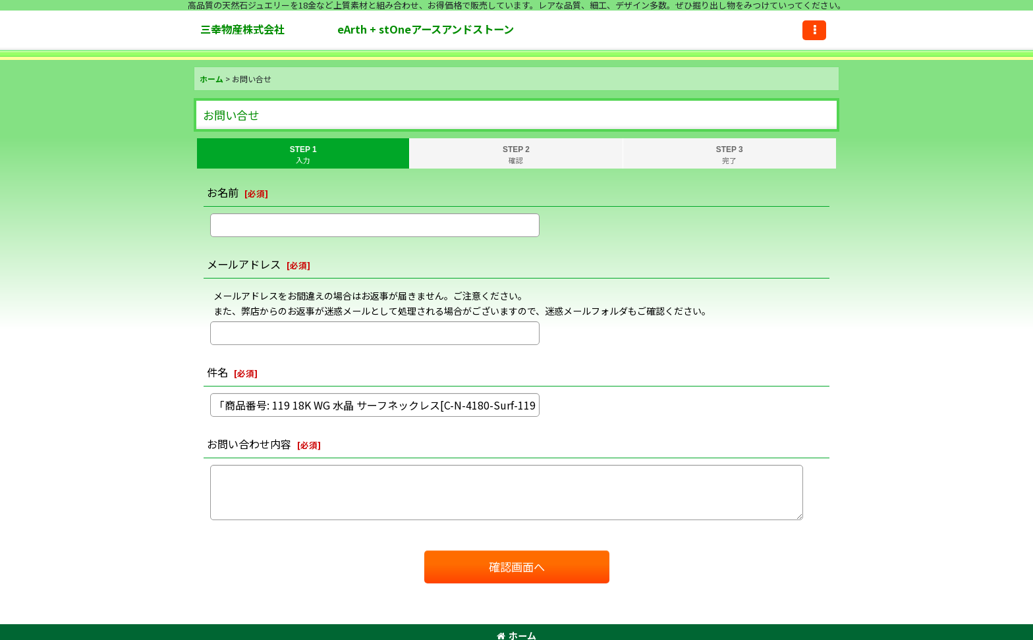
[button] (814, 30)
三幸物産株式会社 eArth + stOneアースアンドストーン (409, 29)
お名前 (222, 192)
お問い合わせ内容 (249, 444)
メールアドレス (244, 264)
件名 (217, 372)
